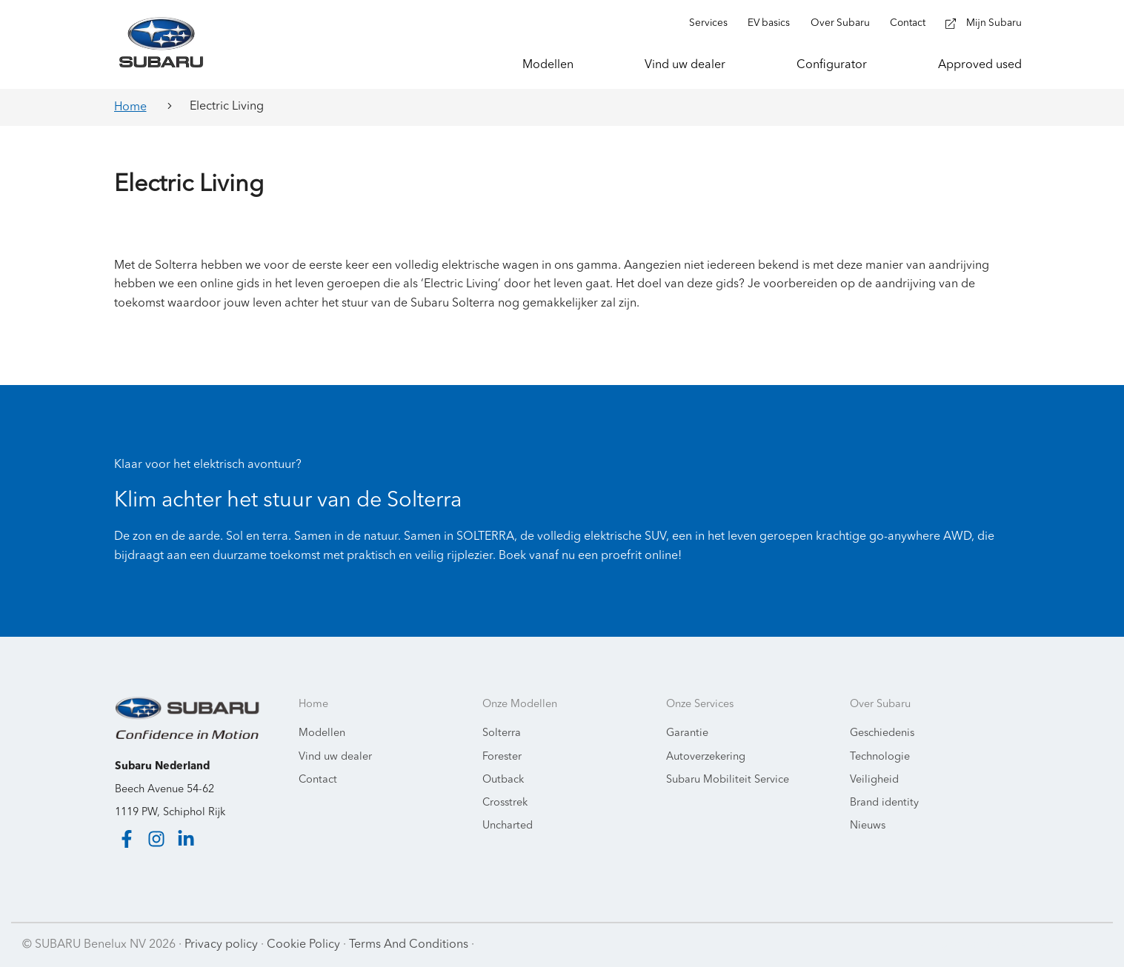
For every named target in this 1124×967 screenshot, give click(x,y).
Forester (502, 757)
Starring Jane (1066, 945)
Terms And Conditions (408, 945)
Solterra (501, 733)
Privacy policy (221, 945)
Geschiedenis (882, 733)
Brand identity (884, 803)
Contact (318, 780)
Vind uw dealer (335, 757)
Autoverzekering (705, 757)
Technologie (880, 757)
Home (130, 107)
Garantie (687, 733)
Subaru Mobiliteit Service (727, 780)
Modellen (322, 733)
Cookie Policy (303, 945)
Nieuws (867, 826)
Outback (503, 780)
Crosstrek (505, 803)
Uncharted (507, 826)
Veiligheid (874, 780)
